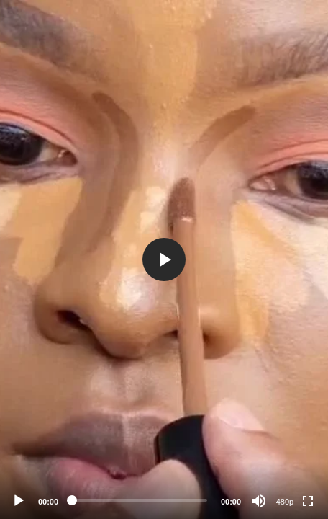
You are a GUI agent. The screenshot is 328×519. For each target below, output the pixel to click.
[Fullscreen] (308, 501)
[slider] (139, 500)
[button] (164, 259)
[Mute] (259, 501)
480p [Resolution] (284, 501)
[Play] (19, 501)
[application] (164, 259)
